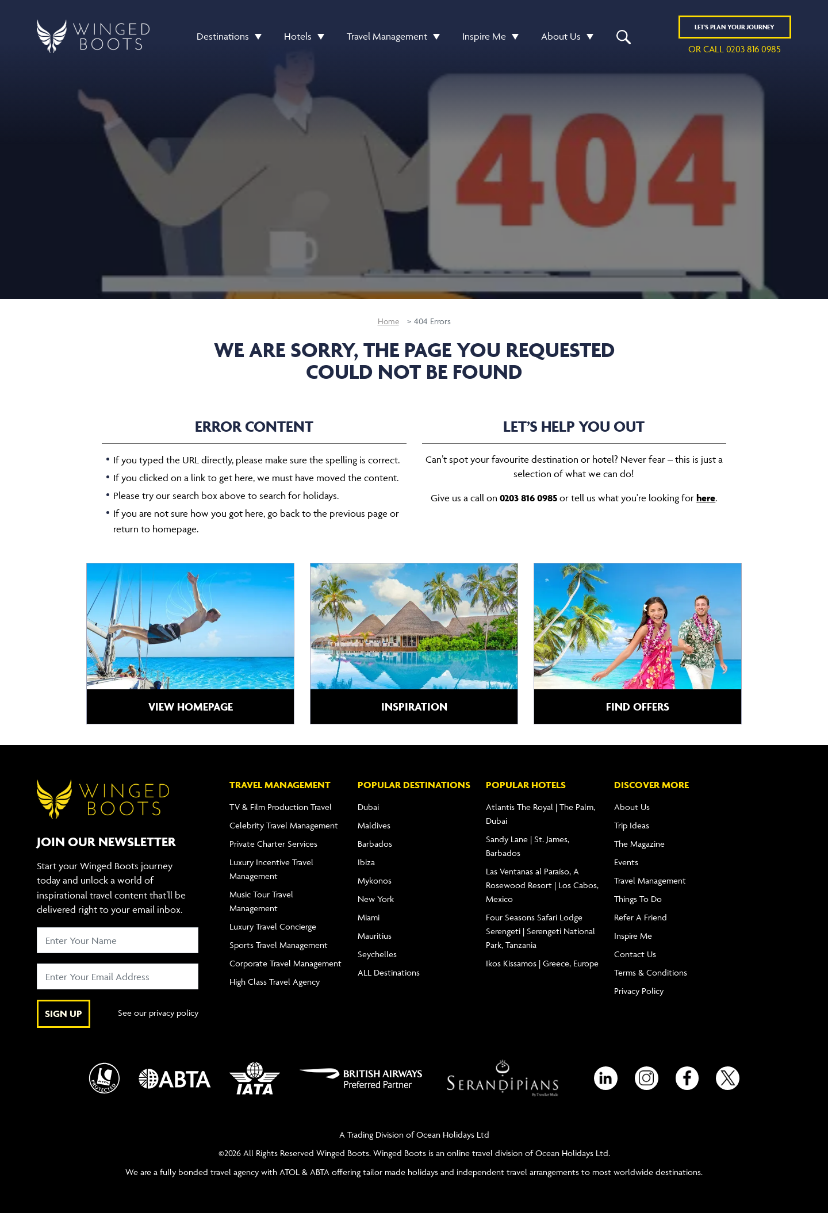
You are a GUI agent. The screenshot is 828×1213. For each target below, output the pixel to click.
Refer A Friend (640, 917)
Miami (368, 917)
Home (388, 321)
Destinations (223, 36)
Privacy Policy (639, 990)
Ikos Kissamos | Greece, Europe (542, 963)
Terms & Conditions (650, 972)
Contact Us (635, 954)
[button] (255, 36)
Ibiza (366, 862)
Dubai (368, 806)
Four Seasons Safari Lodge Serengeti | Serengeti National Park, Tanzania (540, 931)
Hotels (298, 36)
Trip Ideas (631, 825)
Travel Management (387, 36)
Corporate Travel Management (285, 963)
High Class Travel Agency (274, 981)
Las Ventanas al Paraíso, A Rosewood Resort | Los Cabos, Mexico (542, 885)
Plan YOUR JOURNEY (735, 27)
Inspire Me (484, 36)
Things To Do (638, 898)
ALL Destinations (389, 972)
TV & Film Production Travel (280, 806)
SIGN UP (63, 1013)
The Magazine (639, 843)
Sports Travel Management (278, 944)
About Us (561, 36)
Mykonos (375, 880)
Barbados (375, 843)
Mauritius (375, 935)
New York (376, 898)
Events (626, 862)
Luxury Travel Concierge (272, 926)
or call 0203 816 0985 (734, 49)
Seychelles (377, 954)
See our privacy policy (158, 1013)
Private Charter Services (273, 843)
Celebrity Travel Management (283, 825)
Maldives (374, 825)
